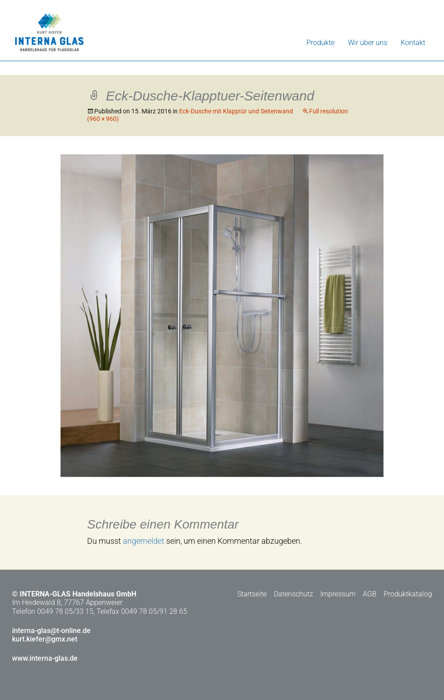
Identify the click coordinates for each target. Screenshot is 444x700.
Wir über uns (367, 42)
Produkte (320, 42)
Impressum (338, 594)
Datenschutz (293, 594)
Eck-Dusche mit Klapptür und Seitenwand (236, 111)
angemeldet (143, 541)
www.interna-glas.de (45, 658)
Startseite (252, 594)
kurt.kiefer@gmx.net (44, 639)
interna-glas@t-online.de (51, 630)
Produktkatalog (408, 594)
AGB (370, 594)
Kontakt (413, 42)
